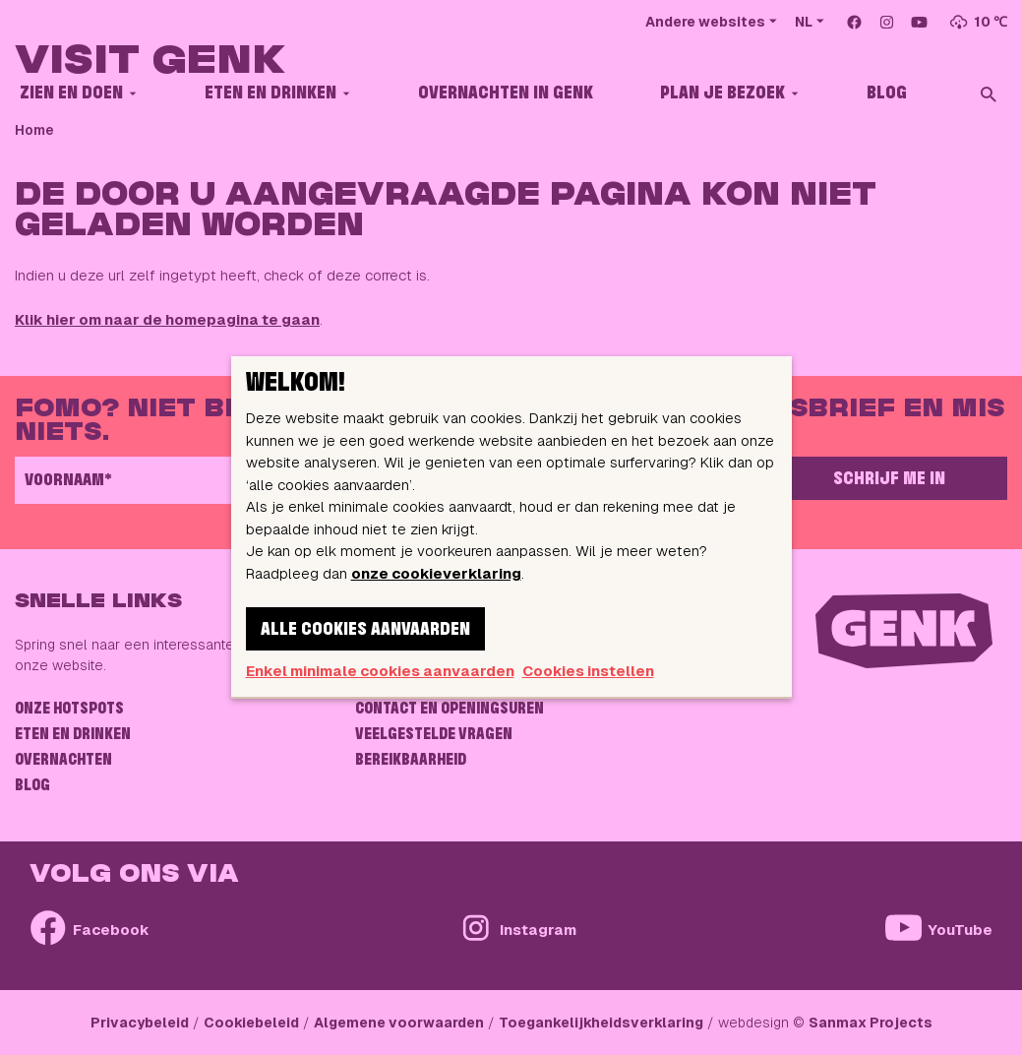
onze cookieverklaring (436, 573)
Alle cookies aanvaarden (365, 630)
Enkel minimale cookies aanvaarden (380, 670)
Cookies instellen (588, 670)
